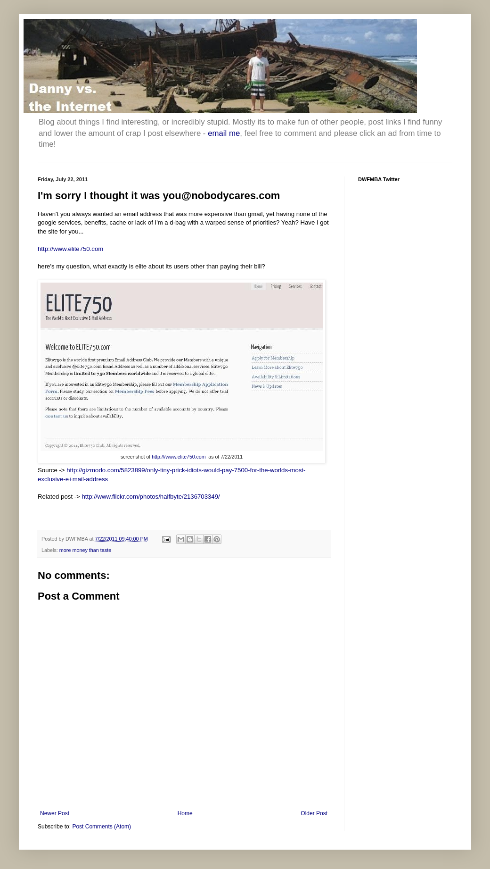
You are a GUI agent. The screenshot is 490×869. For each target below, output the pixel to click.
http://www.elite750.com (70, 248)
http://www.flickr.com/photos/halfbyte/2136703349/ (151, 496)
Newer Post (54, 813)
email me (224, 133)
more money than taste (85, 550)
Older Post (314, 813)
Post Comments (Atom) (101, 826)
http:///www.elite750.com (178, 457)
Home (185, 813)
